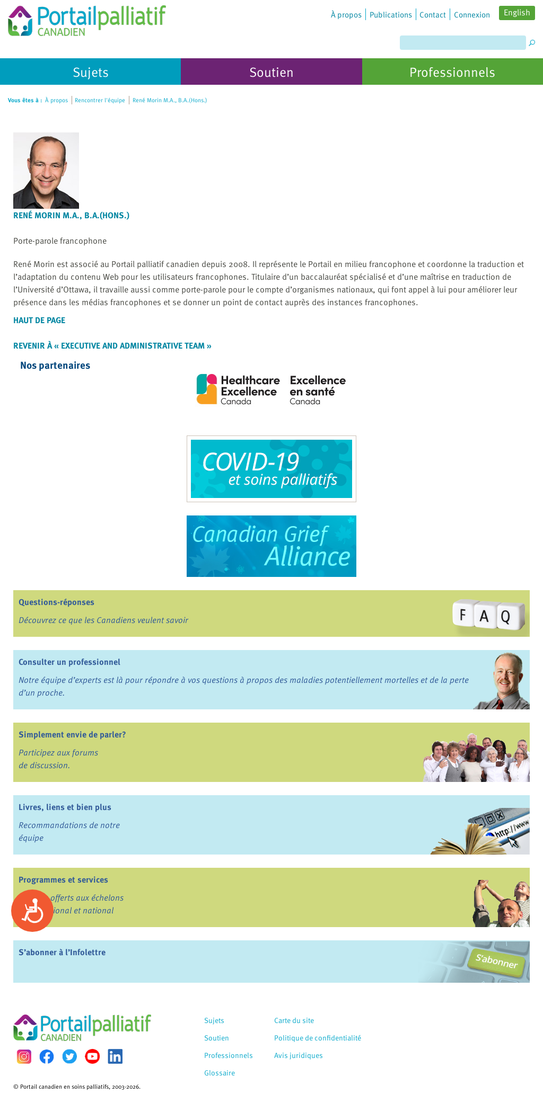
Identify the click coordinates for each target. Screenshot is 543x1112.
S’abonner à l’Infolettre (62, 952)
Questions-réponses (56, 601)
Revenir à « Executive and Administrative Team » (112, 345)
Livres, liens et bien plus (65, 806)
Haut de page (39, 320)
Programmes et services (63, 879)
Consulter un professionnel (69, 661)
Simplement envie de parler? (72, 734)
